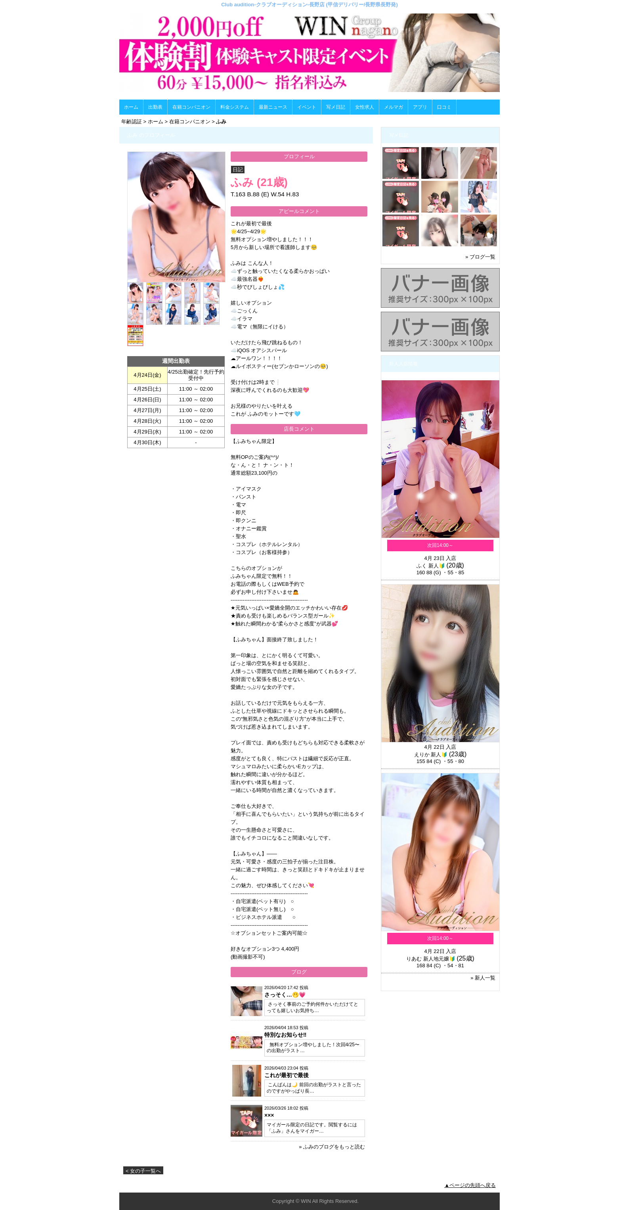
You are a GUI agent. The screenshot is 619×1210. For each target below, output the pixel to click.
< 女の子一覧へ (143, 1171)
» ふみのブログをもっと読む (332, 1147)
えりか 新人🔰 (431, 754)
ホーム (131, 107)
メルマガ (393, 107)
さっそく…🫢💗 (285, 994)
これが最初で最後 (286, 1075)
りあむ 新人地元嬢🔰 (430, 959)
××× (269, 1115)
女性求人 (364, 107)
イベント (306, 107)
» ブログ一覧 (480, 257)
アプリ (420, 107)
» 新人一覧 (482, 978)
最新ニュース (273, 107)
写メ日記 (335, 107)
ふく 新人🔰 (430, 566)
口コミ (444, 107)
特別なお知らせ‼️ (285, 1035)
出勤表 (155, 107)
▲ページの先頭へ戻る (470, 1185)
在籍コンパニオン (191, 107)
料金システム (234, 107)
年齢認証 (131, 122)
